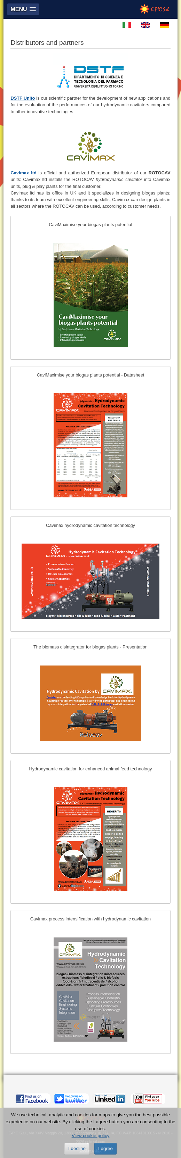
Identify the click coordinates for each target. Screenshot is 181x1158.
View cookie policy (91, 1135)
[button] (23, 9)
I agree (105, 1148)
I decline (77, 1148)
